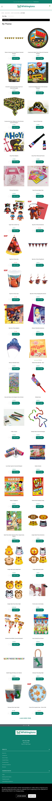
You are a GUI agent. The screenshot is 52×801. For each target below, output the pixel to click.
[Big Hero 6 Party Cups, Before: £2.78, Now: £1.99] (14, 279)
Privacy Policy (5, 762)
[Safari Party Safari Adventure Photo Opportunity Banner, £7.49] (14, 521)
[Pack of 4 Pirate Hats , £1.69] (38, 107)
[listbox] (13, 16)
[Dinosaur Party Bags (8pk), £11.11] (38, 658)
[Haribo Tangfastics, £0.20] (14, 486)
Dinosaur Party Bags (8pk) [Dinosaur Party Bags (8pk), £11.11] (38, 672)
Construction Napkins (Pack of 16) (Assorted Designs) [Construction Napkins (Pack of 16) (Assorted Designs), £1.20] (38, 87)
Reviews (4, 766)
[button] (26, 20)
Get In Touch (26, 742)
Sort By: (4, 16)
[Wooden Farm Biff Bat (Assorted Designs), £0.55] (14, 624)
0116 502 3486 (26, 740)
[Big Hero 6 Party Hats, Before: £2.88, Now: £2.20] (14, 245)
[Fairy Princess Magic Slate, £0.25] (38, 176)
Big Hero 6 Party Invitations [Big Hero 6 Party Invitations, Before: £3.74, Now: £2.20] (38, 224)
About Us (4, 749)
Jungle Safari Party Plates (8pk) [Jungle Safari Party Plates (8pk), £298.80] (14, 603)
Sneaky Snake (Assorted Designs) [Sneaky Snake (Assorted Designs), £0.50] (38, 431)
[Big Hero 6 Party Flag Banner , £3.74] (38, 245)
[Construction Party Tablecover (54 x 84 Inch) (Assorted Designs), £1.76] (14, 107)
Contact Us (4, 755)
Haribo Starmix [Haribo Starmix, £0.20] (38, 466)
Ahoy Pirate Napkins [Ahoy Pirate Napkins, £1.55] (14, 155)
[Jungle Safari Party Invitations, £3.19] (38, 521)
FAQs (3, 774)
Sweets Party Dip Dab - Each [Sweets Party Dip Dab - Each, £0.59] (38, 362)
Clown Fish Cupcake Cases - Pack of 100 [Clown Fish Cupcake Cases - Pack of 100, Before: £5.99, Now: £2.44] (37, 707)
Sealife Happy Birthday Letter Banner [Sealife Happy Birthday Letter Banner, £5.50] (14, 672)
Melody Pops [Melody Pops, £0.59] (38, 397)
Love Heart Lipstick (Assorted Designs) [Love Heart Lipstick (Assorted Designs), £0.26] (14, 466)
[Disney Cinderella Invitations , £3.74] (38, 314)
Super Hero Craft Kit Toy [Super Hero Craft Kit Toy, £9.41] (14, 224)
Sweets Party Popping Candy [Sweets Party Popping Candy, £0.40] (38, 500)
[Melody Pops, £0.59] (38, 383)
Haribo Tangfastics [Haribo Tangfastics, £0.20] (14, 500)
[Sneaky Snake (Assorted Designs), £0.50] (38, 417)
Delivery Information (6, 776)
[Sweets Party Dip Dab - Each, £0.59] (38, 348)
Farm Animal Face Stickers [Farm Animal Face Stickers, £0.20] (38, 638)
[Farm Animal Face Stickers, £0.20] (38, 624)
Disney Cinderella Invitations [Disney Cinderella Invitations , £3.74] (38, 328)
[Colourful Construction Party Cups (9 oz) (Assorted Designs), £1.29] (14, 72)
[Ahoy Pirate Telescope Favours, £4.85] (38, 141)
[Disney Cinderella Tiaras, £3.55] (14, 348)
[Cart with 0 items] (49, 6)
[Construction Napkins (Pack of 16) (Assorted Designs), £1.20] (38, 72)
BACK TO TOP (26, 725)
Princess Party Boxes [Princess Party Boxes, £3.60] (14, 190)
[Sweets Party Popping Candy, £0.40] (38, 486)
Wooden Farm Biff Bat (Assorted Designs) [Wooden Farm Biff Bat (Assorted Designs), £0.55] (14, 638)
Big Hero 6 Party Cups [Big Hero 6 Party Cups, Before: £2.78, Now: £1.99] (14, 293)
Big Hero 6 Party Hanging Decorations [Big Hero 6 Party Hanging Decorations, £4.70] (38, 293)
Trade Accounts (5, 779)
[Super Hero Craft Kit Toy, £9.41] (14, 210)
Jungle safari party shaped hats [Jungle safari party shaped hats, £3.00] (14, 569)
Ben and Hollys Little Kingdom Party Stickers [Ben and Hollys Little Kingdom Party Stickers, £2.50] (14, 397)
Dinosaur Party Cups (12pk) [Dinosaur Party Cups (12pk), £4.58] (13, 707)
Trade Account (36, 1)
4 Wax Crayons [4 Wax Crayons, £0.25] (14, 431)
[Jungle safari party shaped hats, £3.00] (14, 555)
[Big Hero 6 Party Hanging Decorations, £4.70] (38, 279)
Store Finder (5, 757)
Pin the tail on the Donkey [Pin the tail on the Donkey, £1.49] (38, 603)
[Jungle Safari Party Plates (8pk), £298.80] (14, 590)
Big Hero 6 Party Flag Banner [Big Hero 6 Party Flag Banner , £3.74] (38, 259)
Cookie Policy (5, 760)
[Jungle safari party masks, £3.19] (38, 555)
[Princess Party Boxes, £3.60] (14, 176)
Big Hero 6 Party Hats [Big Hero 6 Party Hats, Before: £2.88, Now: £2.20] (14, 259)
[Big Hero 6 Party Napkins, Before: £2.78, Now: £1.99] (14, 314)
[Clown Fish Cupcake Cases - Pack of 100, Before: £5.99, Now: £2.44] (37, 693)
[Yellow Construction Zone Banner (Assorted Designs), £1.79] (14, 38)
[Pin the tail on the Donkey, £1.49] (38, 590)
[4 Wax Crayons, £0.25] (14, 417)
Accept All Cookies (32, 796)
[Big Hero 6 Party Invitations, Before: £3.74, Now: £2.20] (38, 210)
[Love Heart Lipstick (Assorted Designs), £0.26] (14, 452)
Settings (21, 796)
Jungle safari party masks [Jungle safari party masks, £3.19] (38, 569)
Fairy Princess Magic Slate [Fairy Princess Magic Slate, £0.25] (38, 190)
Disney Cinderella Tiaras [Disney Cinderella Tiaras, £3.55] (14, 362)
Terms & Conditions (6, 764)
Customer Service (6, 770)
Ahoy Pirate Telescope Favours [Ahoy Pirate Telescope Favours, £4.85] (38, 155)
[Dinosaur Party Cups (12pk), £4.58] (13, 693)
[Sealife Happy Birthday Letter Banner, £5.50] (14, 658)
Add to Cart (16, 58)
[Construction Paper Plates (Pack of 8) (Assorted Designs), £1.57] (38, 38)
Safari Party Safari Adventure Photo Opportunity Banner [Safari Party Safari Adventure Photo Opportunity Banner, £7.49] (14, 535)
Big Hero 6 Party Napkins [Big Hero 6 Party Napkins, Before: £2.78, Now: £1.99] (14, 328)
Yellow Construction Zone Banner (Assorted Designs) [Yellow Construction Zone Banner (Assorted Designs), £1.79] (14, 53)
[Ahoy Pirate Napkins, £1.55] (14, 141)
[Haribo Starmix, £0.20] (38, 452)
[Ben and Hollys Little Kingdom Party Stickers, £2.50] (14, 383)
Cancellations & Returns (7, 781)
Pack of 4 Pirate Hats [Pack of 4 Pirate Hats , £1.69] (38, 121)
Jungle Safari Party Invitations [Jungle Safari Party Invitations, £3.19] (38, 534)
